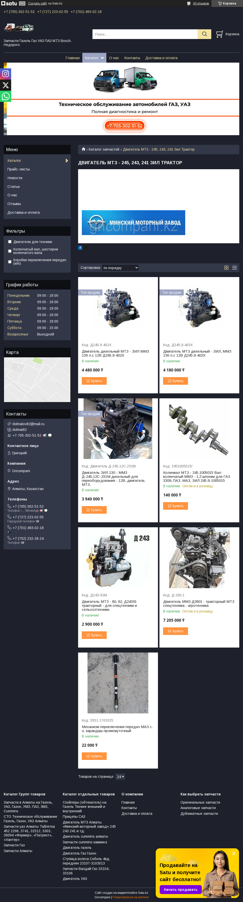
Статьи (13, 186)
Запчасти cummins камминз (85, 842)
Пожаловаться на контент (131, 897)
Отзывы (14, 204)
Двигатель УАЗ (75, 879)
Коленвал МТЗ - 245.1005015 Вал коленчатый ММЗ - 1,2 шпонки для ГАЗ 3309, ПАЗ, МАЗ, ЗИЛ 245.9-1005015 (196, 477)
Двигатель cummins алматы (85, 836)
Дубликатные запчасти (199, 814)
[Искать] (204, 34)
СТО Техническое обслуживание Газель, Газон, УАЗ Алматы (30, 819)
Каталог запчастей (104, 149)
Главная (72, 58)
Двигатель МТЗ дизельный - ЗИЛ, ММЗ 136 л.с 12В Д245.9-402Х (197, 353)
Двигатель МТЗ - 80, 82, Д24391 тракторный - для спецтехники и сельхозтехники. (109, 606)
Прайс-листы (18, 169)
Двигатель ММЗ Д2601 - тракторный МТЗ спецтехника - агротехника (198, 604)
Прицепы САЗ (74, 817)
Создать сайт (37, 3)
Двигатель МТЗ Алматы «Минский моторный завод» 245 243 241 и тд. (89, 826)
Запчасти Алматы (18, 851)
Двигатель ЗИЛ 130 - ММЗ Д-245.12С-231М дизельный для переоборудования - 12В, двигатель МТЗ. (113, 479)
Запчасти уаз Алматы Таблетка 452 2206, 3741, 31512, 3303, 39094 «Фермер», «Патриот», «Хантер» (29, 833)
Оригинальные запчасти (200, 802)
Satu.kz (143, 893)
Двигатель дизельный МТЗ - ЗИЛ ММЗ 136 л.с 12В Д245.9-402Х (115, 353)
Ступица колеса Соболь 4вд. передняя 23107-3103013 (86, 861)
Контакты (132, 58)
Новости (14, 178)
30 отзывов (201, 3)
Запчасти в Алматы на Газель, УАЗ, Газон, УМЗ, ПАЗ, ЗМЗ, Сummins (28, 806)
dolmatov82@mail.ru (28, 424)
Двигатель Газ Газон (79, 853)
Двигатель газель (77, 848)
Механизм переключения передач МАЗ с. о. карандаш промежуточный (117, 729)
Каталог (91, 58)
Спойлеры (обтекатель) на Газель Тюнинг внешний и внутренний (84, 806)
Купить (96, 381)
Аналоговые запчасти (198, 808)
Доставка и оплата (161, 58)
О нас (114, 58)
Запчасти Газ (14, 845)
